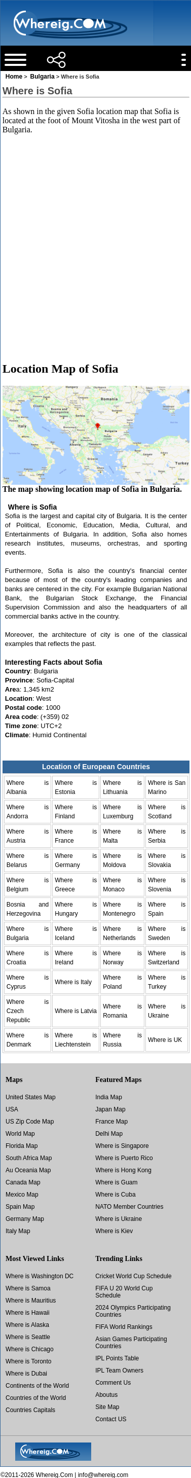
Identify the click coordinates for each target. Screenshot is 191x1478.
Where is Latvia (76, 1011)
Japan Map (110, 1109)
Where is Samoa (28, 1288)
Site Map (107, 1407)
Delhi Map (109, 1133)
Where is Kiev (114, 1231)
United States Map (31, 1097)
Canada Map (23, 1182)
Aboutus (106, 1394)
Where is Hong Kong (123, 1170)
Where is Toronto (29, 1361)
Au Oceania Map (28, 1170)
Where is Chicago (30, 1349)
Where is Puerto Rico (123, 1158)
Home (14, 76)
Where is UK (165, 1039)
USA (12, 1109)
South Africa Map (29, 1158)
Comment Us (113, 1382)
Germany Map (25, 1218)
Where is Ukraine (118, 1218)
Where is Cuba (115, 1194)
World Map (20, 1133)
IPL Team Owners (119, 1370)
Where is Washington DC (39, 1276)
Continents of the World (37, 1385)
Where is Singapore (121, 1145)
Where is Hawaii (28, 1312)
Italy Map (18, 1231)
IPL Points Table (117, 1358)
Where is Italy (73, 982)
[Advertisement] (95, 238)
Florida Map (21, 1145)
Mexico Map (22, 1194)
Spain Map (20, 1206)
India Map (108, 1097)
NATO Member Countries (129, 1206)
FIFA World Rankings (123, 1326)
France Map (111, 1121)
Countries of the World (36, 1397)
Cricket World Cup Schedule (133, 1276)
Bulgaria (42, 76)
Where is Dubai (26, 1373)
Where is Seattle (28, 1337)
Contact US (110, 1419)
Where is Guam (116, 1182)
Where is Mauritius (31, 1300)
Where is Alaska (27, 1324)
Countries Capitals (30, 1410)
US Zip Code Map (30, 1121)
